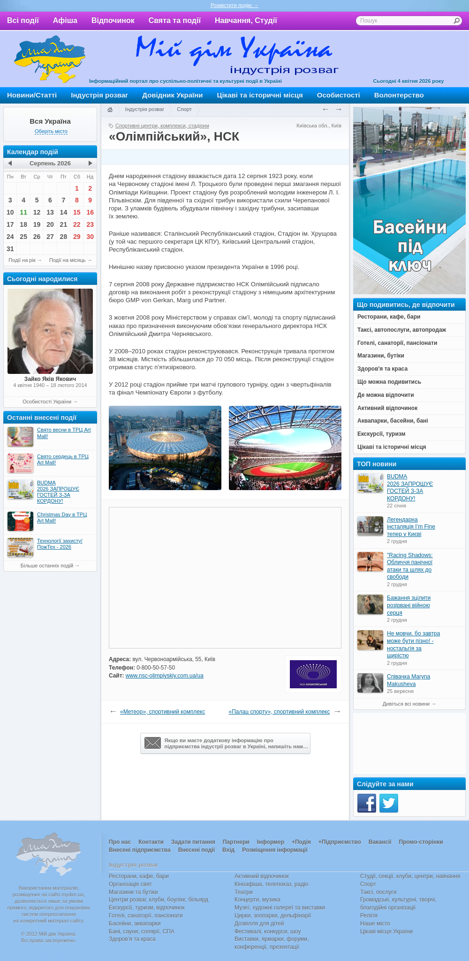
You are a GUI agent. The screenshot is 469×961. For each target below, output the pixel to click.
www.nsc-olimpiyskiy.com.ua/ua (165, 675)
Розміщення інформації (274, 850)
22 (77, 224)
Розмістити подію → (234, 5)
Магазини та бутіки (133, 892)
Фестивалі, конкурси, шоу (267, 931)
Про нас (120, 842)
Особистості (338, 95)
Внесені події (196, 850)
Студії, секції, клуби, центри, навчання (410, 876)
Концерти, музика (257, 899)
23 (90, 224)
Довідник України (172, 95)
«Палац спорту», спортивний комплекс (279, 711)
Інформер (270, 842)
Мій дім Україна (49, 59)
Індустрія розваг (99, 95)
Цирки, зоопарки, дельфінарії (272, 915)
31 (10, 249)
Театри (243, 892)
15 (77, 212)
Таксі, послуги (378, 892)
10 (10, 212)
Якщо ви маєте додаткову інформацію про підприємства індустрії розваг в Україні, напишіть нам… (226, 743)
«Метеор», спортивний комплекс (162, 711)
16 (90, 212)
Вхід (228, 850)
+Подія (301, 842)
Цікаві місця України (386, 931)
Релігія (369, 915)
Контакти (151, 842)
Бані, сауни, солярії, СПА (141, 931)
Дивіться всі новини (406, 704)
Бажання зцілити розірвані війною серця (409, 605)
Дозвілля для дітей (259, 923)
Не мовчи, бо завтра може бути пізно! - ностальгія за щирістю (413, 644)
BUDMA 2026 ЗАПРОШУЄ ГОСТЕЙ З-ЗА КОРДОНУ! (410, 487)
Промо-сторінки (421, 842)
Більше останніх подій (47, 565)
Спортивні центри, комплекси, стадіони (162, 125)
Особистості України (47, 401)
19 (37, 224)
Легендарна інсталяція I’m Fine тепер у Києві (411, 526)
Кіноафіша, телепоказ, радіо (271, 884)
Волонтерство (399, 95)
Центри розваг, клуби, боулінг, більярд (158, 899)
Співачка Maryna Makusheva (408, 680)
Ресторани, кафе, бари (139, 876)
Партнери (236, 842)
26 (37, 236)
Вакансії (380, 842)
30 (90, 236)
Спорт (184, 109)
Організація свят (130, 884)
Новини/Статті (32, 95)
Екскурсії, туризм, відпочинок (147, 907)
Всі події (23, 20)
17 (10, 224)
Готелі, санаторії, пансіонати (146, 915)
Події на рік (21, 260)
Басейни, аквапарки (135, 923)
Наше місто (375, 923)
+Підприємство (339, 842)
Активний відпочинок (261, 876)
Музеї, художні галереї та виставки (279, 907)
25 (23, 236)
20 (50, 224)
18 (23, 224)
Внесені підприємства (140, 850)
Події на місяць (67, 260)
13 (50, 212)
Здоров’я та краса (132, 939)
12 (37, 212)
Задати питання (193, 842)
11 (23, 212)
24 (10, 236)
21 (64, 224)
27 (50, 236)
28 (64, 236)
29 (77, 236)
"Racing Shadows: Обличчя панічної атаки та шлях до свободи (410, 566)
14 (64, 212)
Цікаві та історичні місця (260, 95)
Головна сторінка (109, 110)
